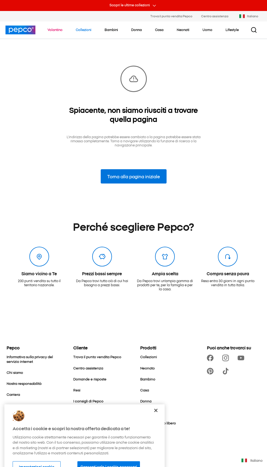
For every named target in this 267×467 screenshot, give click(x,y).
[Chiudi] (156, 418)
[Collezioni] (148, 357)
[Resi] (76, 390)
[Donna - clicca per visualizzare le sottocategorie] (136, 29)
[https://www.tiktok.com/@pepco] (226, 371)
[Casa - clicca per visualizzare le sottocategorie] (159, 29)
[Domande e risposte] (89, 379)
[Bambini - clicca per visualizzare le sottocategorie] (111, 29)
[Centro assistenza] (88, 368)
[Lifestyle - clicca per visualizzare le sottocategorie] (232, 29)
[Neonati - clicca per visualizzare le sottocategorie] (183, 29)
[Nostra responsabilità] (24, 383)
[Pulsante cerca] (254, 30)
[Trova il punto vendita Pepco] (97, 357)
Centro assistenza (214, 16)
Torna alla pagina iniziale (133, 176)
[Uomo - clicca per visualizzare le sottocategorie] (207, 29)
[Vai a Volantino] (55, 29)
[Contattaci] (15, 405)
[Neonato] (147, 368)
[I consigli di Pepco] (88, 401)
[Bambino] (147, 379)
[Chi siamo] (15, 372)
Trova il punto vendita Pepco (171, 16)
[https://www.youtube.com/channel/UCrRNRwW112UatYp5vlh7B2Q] (242, 358)
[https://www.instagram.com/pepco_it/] (226, 358)
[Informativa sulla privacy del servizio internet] (33, 359)
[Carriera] (13, 394)
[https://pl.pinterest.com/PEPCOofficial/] (211, 371)
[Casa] (144, 390)
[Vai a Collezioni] (83, 29)
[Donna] (145, 401)
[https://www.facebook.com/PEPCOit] (211, 358)
